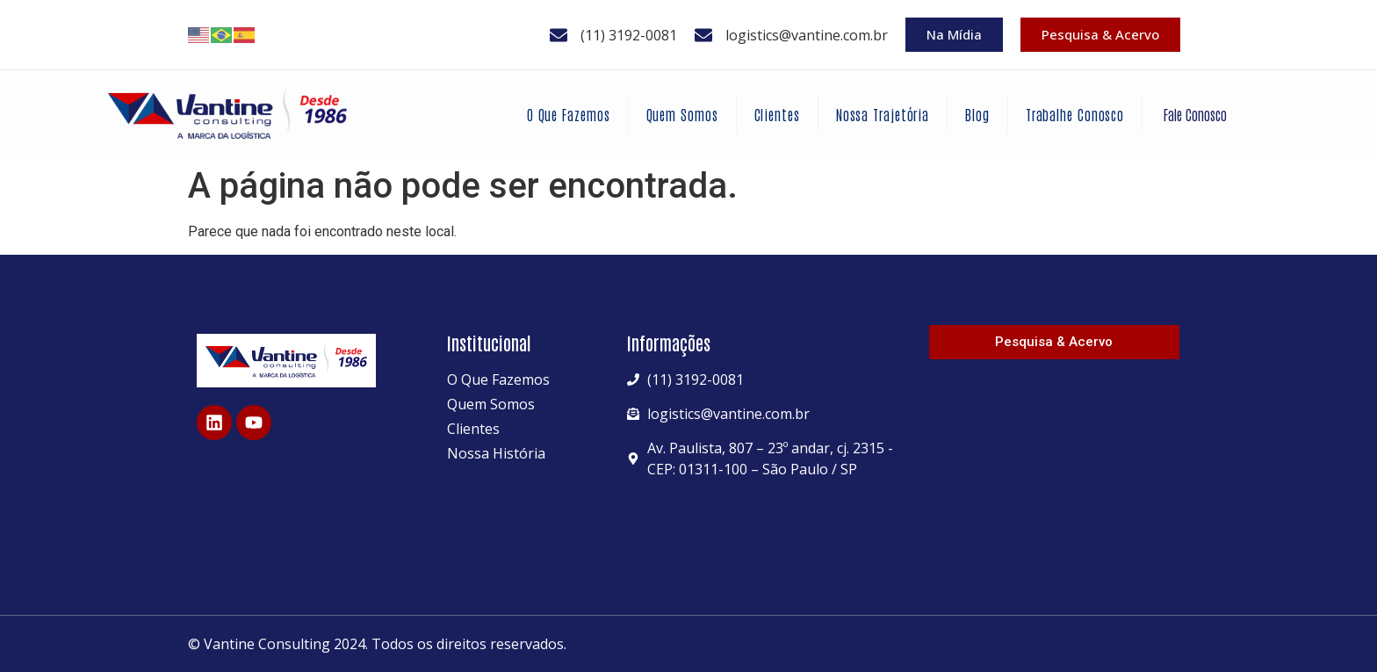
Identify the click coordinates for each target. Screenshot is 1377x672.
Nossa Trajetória (882, 114)
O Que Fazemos (568, 114)
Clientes (777, 114)
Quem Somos (682, 114)
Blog (977, 114)
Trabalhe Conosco (1075, 114)
